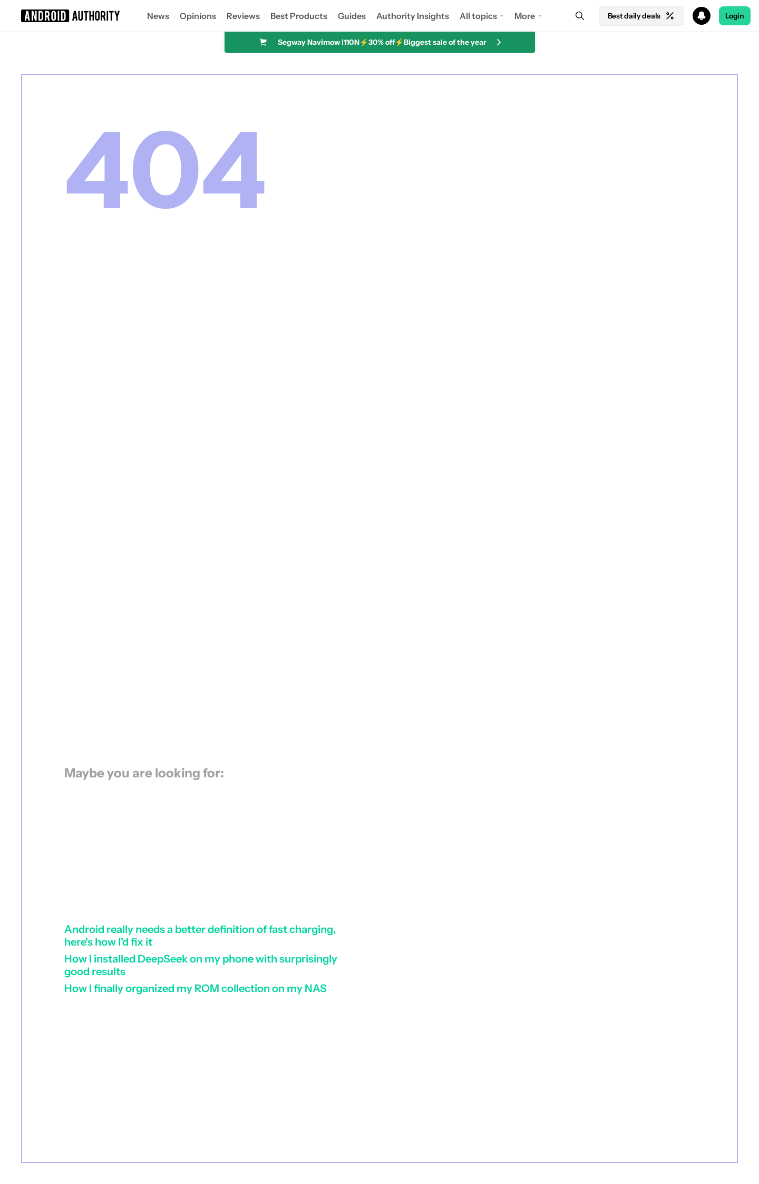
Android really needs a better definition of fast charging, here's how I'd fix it (200, 935)
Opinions (198, 16)
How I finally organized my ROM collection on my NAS (195, 988)
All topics (478, 16)
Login (734, 16)
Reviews (243, 16)
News (158, 16)
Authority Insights (412, 16)
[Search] (579, 15)
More (524, 16)
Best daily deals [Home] (641, 16)
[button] (379, 16)
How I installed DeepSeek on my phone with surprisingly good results (200, 965)
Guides (352, 16)
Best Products (298, 16)
